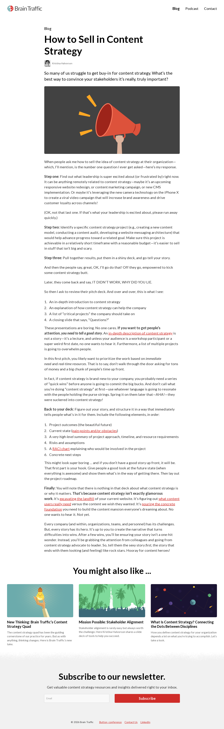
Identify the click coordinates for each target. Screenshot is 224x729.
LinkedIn (145, 722)
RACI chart (61, 448)
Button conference (110, 722)
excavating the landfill (77, 498)
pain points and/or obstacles (94, 430)
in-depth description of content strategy (140, 333)
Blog (176, 8)
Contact (210, 8)
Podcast (191, 8)
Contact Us (131, 722)
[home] (24, 8)
